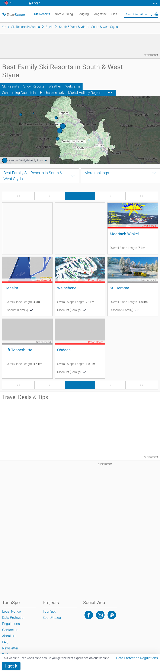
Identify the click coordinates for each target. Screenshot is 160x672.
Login (36, 3)
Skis (114, 14)
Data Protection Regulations (137, 658)
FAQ (5, 642)
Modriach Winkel (124, 234)
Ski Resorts (10, 86)
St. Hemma (119, 288)
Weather (55, 86)
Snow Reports (33, 86)
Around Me (156, 14)
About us (9, 636)
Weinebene (66, 288)
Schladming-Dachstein (19, 93)
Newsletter (10, 648)
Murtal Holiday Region (84, 93)
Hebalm (11, 288)
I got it (11, 666)
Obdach (64, 350)
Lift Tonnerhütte (18, 350)
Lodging (83, 14)
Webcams (72, 86)
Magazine (100, 14)
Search (150, 14)
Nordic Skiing (64, 14)
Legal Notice (11, 611)
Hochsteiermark (52, 93)
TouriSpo (49, 611)
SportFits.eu (52, 618)
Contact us (10, 630)
